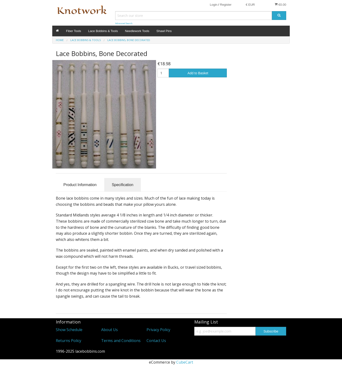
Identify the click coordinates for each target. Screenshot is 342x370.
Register (225, 4)
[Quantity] (163, 73)
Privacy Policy (158, 329)
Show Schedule (69, 329)
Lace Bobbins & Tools (103, 31)
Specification (122, 185)
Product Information (80, 185)
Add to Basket (198, 73)
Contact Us (156, 340)
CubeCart (184, 362)
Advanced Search (124, 23)
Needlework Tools (137, 31)
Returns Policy (68, 340)
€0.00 (280, 4)
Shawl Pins (164, 31)
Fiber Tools (73, 31)
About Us (109, 329)
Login (213, 4)
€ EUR (250, 4)
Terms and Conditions (121, 340)
